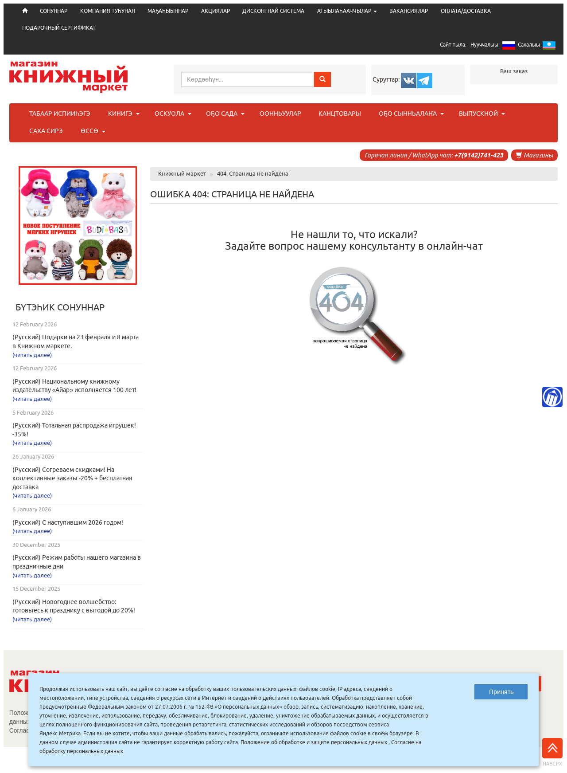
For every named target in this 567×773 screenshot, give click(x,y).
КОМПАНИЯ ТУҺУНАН (107, 11)
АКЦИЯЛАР (215, 11)
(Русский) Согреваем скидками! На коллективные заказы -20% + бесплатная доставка (72, 478)
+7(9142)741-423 (478, 155)
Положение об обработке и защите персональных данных (314, 742)
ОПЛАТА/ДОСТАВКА (466, 11)
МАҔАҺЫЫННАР (168, 11)
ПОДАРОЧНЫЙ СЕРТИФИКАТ (59, 28)
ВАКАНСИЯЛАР (408, 11)
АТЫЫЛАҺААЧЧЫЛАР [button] (347, 11)
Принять (501, 691)
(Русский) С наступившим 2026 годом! (67, 522)
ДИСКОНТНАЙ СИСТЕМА (273, 11)
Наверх (552, 752)
